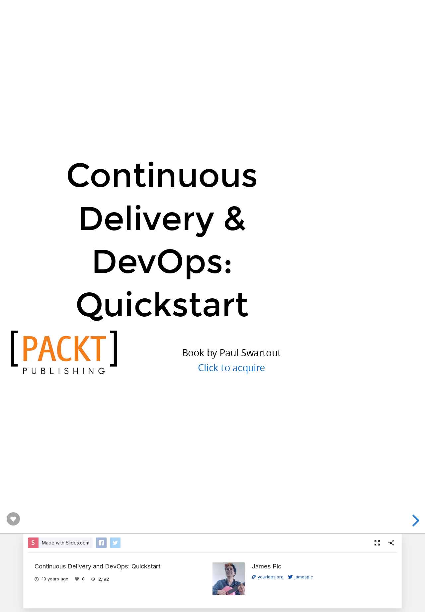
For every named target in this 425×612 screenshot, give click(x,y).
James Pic (266, 566)
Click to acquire (231, 367)
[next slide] (415, 521)
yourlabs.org (268, 576)
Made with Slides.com (65, 542)
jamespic (300, 576)
